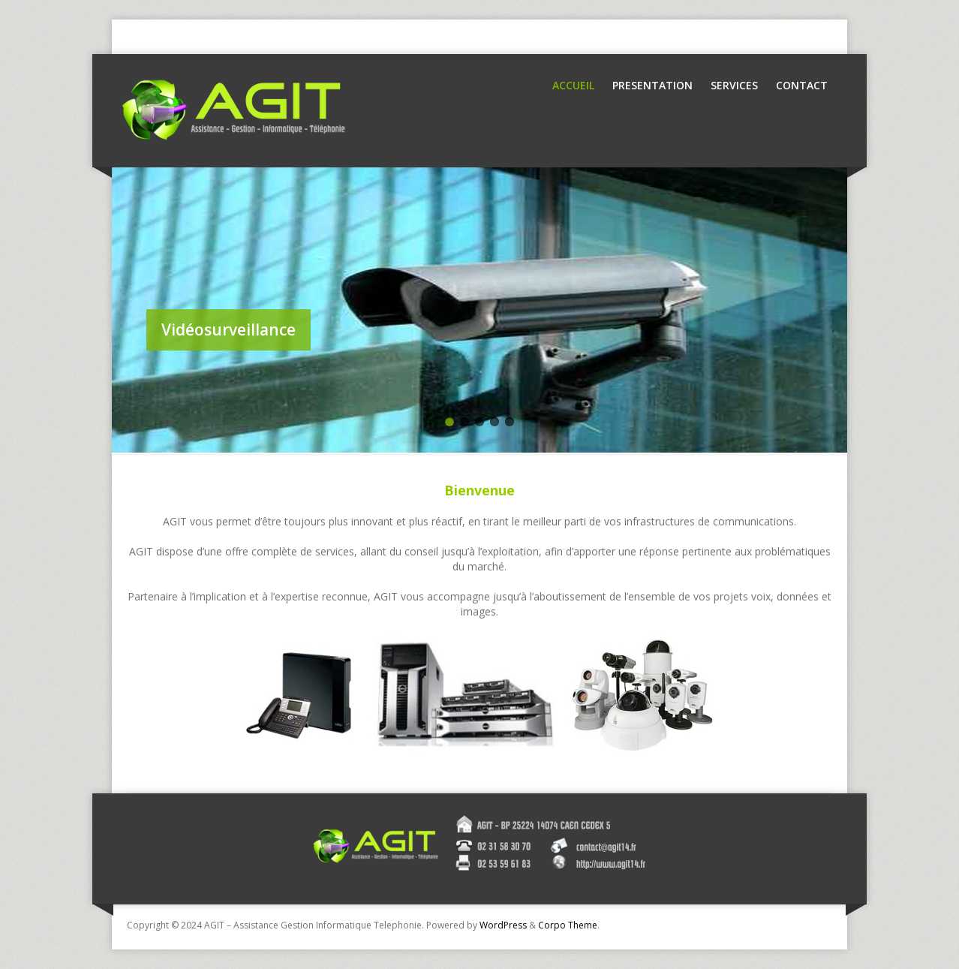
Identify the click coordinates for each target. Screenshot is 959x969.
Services (734, 85)
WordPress (503, 925)
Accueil (573, 85)
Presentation (652, 85)
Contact (802, 85)
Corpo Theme (567, 925)
